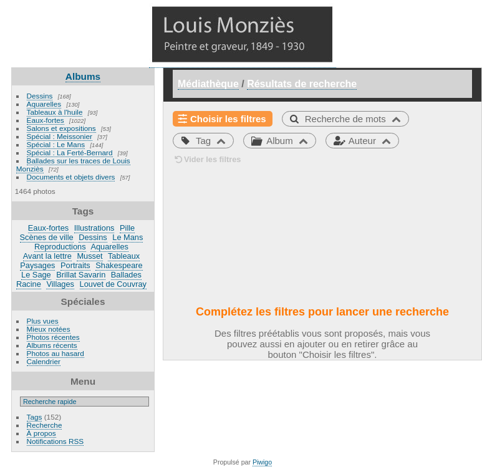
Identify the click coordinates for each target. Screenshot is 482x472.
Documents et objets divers (71, 177)
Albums (82, 76)
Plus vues (43, 321)
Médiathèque (208, 84)
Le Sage (36, 274)
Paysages (37, 265)
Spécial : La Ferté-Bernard (70, 152)
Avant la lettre (47, 256)
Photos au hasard (55, 353)
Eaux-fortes (45, 120)
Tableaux (124, 256)
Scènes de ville (47, 237)
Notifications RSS (55, 441)
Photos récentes (53, 337)
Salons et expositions (61, 128)
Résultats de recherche (302, 84)
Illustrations (94, 228)
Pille (127, 228)
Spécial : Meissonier (59, 136)
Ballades (126, 274)
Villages (60, 284)
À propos (41, 433)
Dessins (40, 96)
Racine (28, 284)
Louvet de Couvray (113, 284)
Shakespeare (118, 265)
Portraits (75, 265)
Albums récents (52, 345)
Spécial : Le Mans (56, 144)
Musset (89, 256)
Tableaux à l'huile (55, 112)
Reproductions (60, 246)
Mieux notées (48, 329)
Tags (34, 417)
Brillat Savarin (80, 274)
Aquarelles (44, 104)
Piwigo (262, 462)
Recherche (44, 425)
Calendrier (43, 361)
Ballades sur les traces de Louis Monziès (73, 165)
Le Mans (127, 237)
